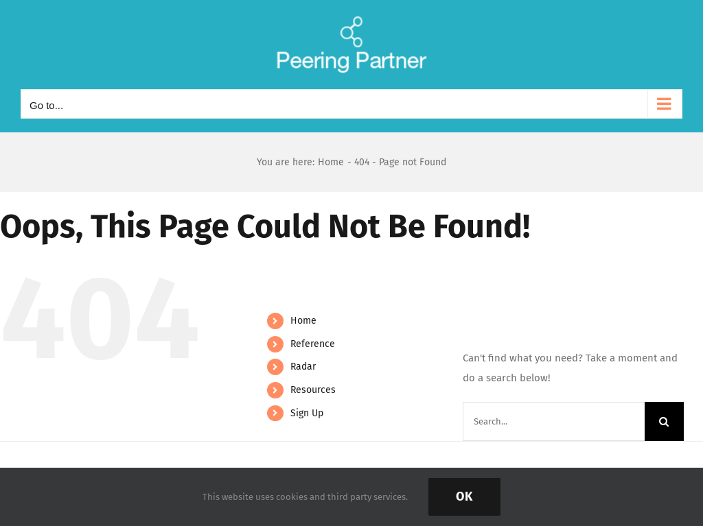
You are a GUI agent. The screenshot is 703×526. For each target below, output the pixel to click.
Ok (464, 496)
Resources (313, 390)
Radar (303, 366)
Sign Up (306, 413)
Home (303, 320)
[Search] (664, 421)
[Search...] (553, 421)
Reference (312, 344)
